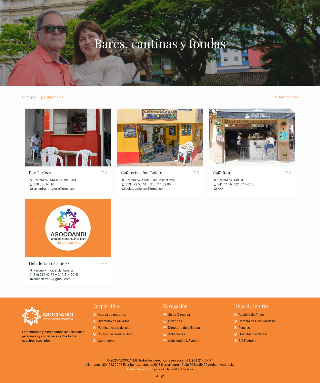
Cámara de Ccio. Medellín (257, 321)
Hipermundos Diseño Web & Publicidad (173, 369)
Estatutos (175, 321)
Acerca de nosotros (112, 315)
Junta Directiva (179, 315)
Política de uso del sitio (114, 328)
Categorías (51, 97)
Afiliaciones (176, 334)
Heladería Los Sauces (49, 263)
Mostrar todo (286, 97)
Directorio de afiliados (113, 321)
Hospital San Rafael (253, 334)
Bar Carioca (40, 172)
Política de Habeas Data (115, 334)
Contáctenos (107, 341)
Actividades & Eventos (184, 341)
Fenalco (244, 328)
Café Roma (223, 172)
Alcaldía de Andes (251, 315)
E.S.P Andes (247, 341)
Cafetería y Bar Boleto (141, 172)
